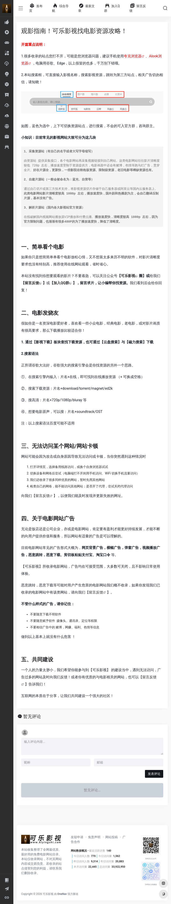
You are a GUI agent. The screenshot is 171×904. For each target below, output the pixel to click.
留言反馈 (32, 283)
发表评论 (154, 774)
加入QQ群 (61, 283)
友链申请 (77, 837)
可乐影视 (128, 276)
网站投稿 (111, 837)
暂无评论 (32, 716)
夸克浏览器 (133, 56)
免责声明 (94, 837)
